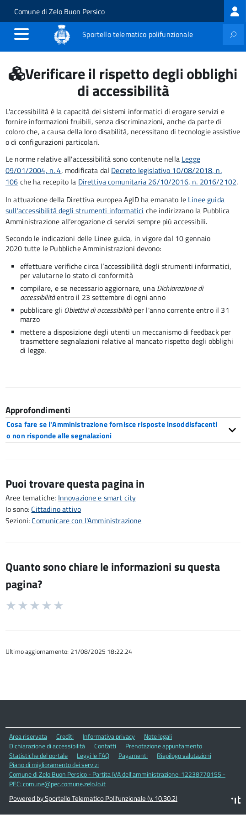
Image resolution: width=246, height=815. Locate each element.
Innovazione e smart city (97, 497)
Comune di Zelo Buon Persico (59, 11)
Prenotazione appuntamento (163, 746)
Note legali (158, 736)
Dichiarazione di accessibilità (47, 746)
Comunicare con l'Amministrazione (86, 520)
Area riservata (28, 736)
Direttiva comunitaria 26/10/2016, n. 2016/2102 (157, 181)
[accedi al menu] (21, 33)
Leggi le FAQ (93, 755)
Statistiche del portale (38, 755)
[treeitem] (235, 11)
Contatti (105, 746)
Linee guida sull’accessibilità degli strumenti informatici (115, 205)
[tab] (123, 429)
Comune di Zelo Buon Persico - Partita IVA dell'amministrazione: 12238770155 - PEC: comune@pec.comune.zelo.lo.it (117, 779)
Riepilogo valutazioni (184, 755)
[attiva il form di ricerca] (233, 34)
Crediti (65, 736)
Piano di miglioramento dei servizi (54, 764)
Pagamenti (133, 755)
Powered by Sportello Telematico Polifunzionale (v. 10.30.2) (93, 798)
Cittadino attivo (56, 509)
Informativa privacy (109, 736)
